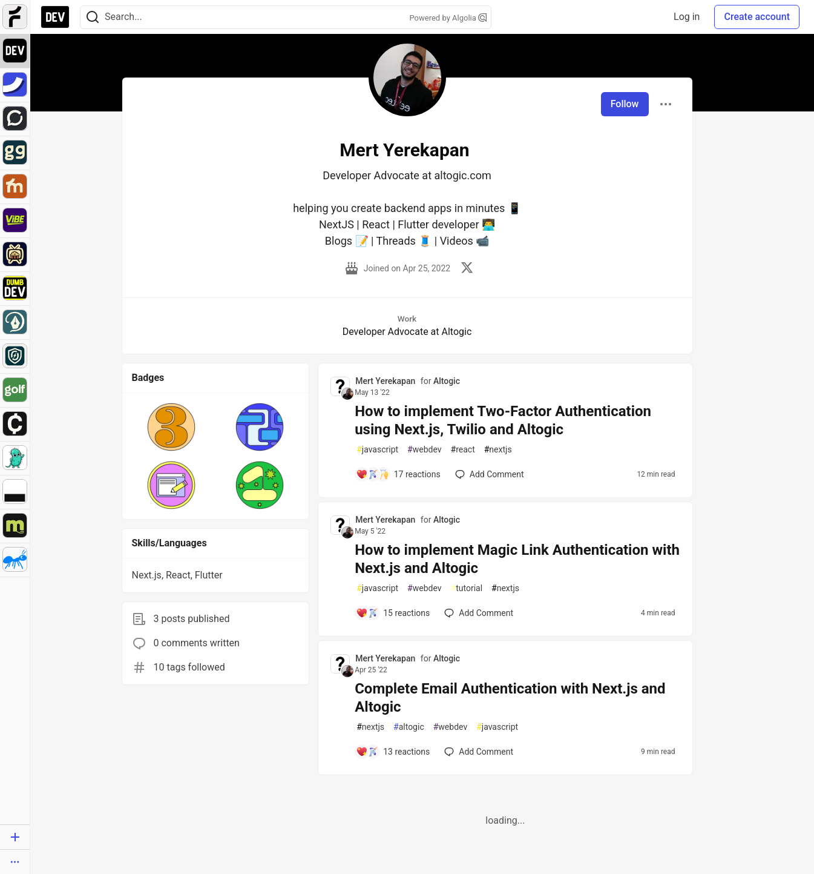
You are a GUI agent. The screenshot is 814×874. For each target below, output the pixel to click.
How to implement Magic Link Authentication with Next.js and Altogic (517, 559)
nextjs (498, 449)
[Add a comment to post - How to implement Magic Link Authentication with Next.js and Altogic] (393, 613)
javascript (377, 449)
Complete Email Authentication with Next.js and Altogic (510, 697)
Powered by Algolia (448, 17)
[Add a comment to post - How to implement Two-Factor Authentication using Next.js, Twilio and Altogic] (398, 474)
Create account (757, 16)
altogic (408, 727)
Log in (687, 16)
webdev (424, 449)
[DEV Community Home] (55, 17)
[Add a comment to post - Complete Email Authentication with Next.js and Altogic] (393, 752)
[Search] (92, 17)
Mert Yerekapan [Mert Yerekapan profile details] (385, 381)
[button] (171, 427)
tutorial (467, 588)
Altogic (446, 381)
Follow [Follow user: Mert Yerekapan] (625, 104)
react (463, 449)
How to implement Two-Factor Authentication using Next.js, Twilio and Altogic (503, 420)
